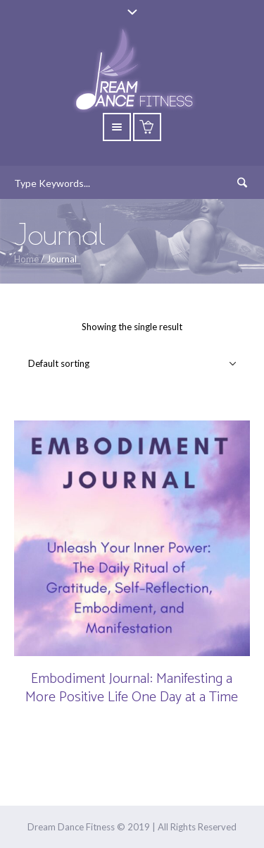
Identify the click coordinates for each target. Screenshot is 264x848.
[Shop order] (132, 363)
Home (26, 259)
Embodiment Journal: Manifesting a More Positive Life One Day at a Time (131, 688)
